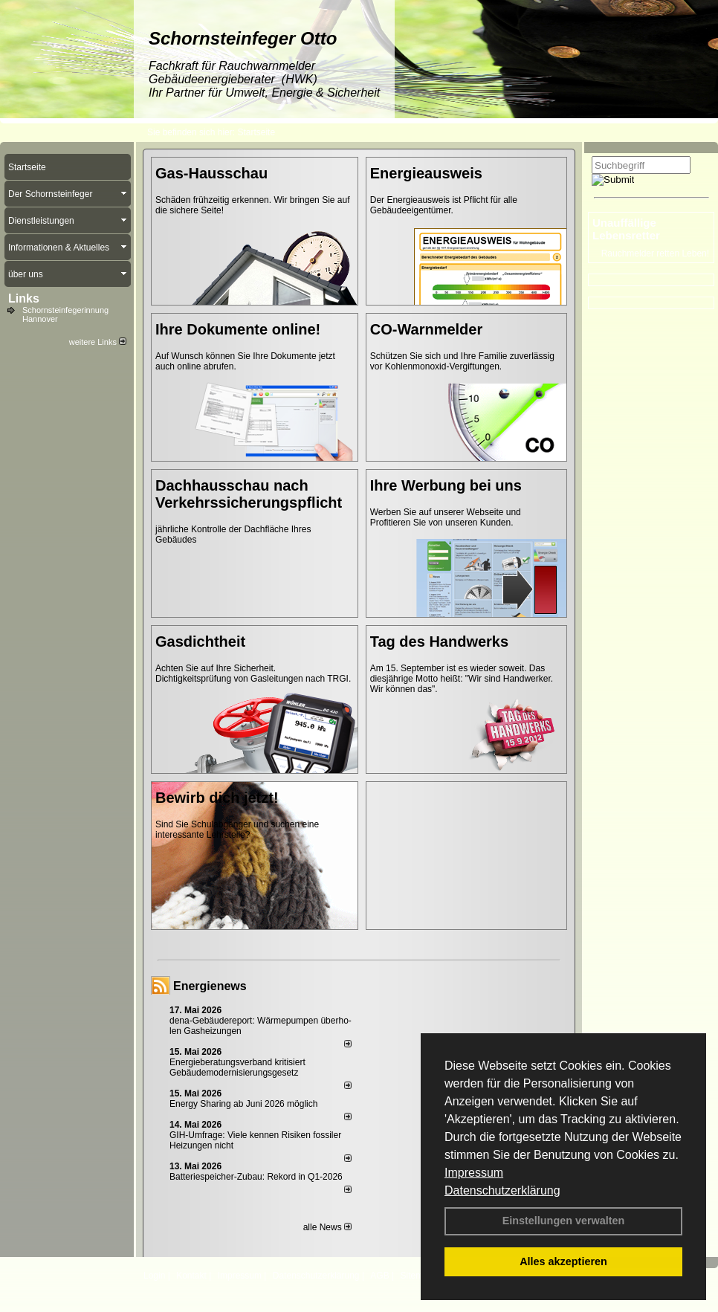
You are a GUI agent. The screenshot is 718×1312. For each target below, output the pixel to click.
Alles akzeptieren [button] (563, 1261)
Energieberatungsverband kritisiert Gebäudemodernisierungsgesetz (237, 1067)
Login (154, 1275)
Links (23, 298)
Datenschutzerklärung (502, 1190)
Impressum (473, 1172)
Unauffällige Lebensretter (626, 229)
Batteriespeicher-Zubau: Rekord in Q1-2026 (256, 1177)
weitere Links (97, 341)
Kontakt (191, 1275)
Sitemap (416, 1275)
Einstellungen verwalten (563, 1221)
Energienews (210, 986)
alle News (327, 1227)
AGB (379, 1275)
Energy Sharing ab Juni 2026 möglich (243, 1104)
